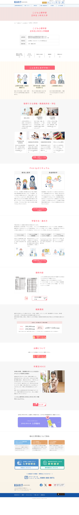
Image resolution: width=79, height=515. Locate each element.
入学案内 (52, 5)
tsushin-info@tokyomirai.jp (26, 505)
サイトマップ (62, 509)
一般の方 (53, 2)
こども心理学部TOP (29, 22)
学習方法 (35, 5)
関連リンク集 (39, 510)
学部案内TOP (20, 22)
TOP (15, 22)
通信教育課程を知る (18, 5)
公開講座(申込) (51, 0)
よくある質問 (60, 5)
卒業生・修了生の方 (49, 2)
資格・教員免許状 (43, 5)
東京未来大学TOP (58, 0)
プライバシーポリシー (30, 510)
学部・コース (26, 5)
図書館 (64, 0)
